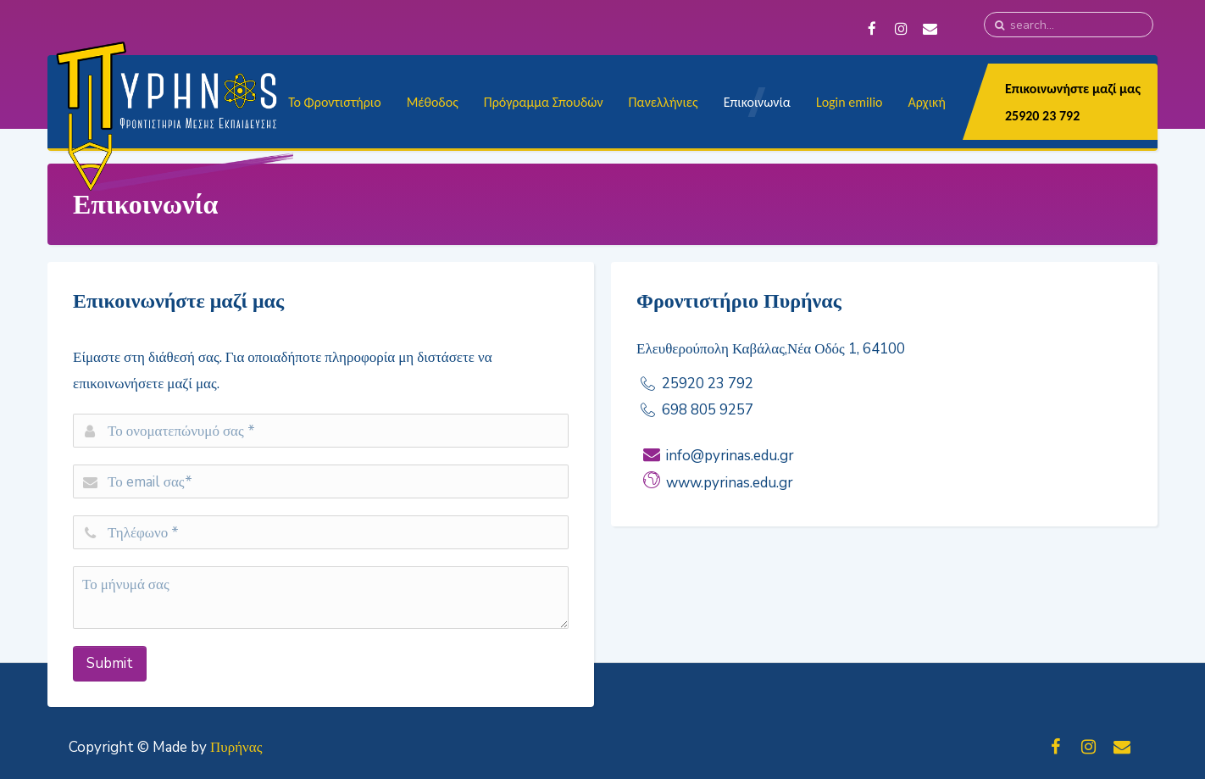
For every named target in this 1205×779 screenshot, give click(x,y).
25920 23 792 (1042, 116)
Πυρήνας (236, 747)
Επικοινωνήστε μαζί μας (1073, 89)
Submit (109, 663)
